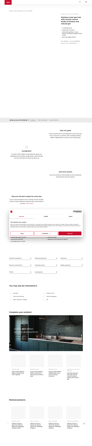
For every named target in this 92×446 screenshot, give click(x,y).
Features (33, 120)
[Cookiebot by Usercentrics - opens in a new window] (74, 211)
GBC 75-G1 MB (53, 421)
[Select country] (83, 2)
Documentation (54, 120)
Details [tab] (46, 216)
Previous (8, 423)
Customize (46, 233)
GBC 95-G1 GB (16, 421)
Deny (22, 233)
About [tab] (70, 216)
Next (84, 423)
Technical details (42, 120)
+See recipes (29, 203)
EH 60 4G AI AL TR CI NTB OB (18, 120)
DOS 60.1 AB (15, 369)
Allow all (69, 233)
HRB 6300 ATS (53, 369)
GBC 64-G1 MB (34, 421)
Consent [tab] (21, 216)
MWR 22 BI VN (34, 369)
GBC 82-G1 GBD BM (72, 421)
